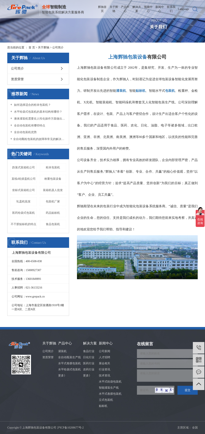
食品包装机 (53, 224)
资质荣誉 (17, 79)
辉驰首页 (102, 9)
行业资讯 (104, 369)
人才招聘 (104, 357)
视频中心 (148, 9)
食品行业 (88, 351)
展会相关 (104, 363)
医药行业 (88, 363)
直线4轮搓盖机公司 (24, 178)
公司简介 (17, 68)
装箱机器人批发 (53, 190)
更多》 (62, 375)
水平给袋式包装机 (69, 369)
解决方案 (136, 9)
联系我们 (171, 9)
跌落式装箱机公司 (23, 167)
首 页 (32, 47)
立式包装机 (106, 399)
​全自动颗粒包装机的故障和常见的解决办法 (39, 139)
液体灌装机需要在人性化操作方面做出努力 (39, 118)
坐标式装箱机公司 (23, 190)
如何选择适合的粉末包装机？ (32, 104)
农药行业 (88, 369)
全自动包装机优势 (25, 132)
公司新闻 (104, 351)
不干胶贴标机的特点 (23, 224)
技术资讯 (104, 375)
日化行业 (88, 357)
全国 (195, 427)
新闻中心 (159, 9)
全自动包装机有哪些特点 (29, 125)
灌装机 (62, 351)
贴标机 (103, 405)
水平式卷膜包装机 (69, 363)
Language (183, 9)
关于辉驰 (114, 9)
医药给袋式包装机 (23, 212)
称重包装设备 (52, 178)
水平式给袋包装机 (110, 381)
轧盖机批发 (23, 201)
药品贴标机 (53, 212)
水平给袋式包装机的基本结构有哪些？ (37, 111)
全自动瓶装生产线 (69, 357)
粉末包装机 (53, 167)
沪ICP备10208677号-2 (70, 427)
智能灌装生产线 (109, 387)
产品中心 (125, 9)
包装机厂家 (53, 201)
